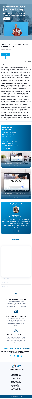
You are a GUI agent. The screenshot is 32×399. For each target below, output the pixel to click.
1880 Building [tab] (5, 244)
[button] (16, 28)
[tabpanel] (16, 261)
